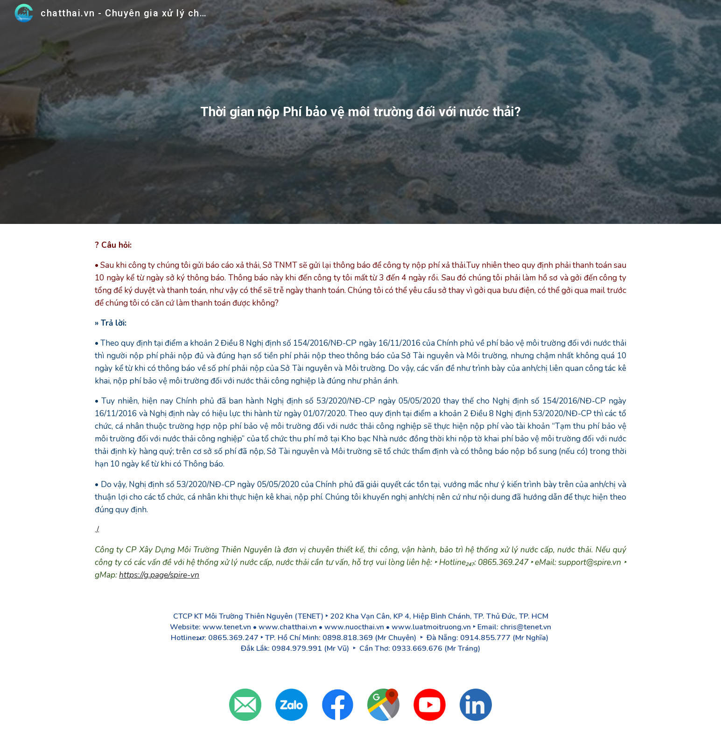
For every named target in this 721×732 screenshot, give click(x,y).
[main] (360, 112)
